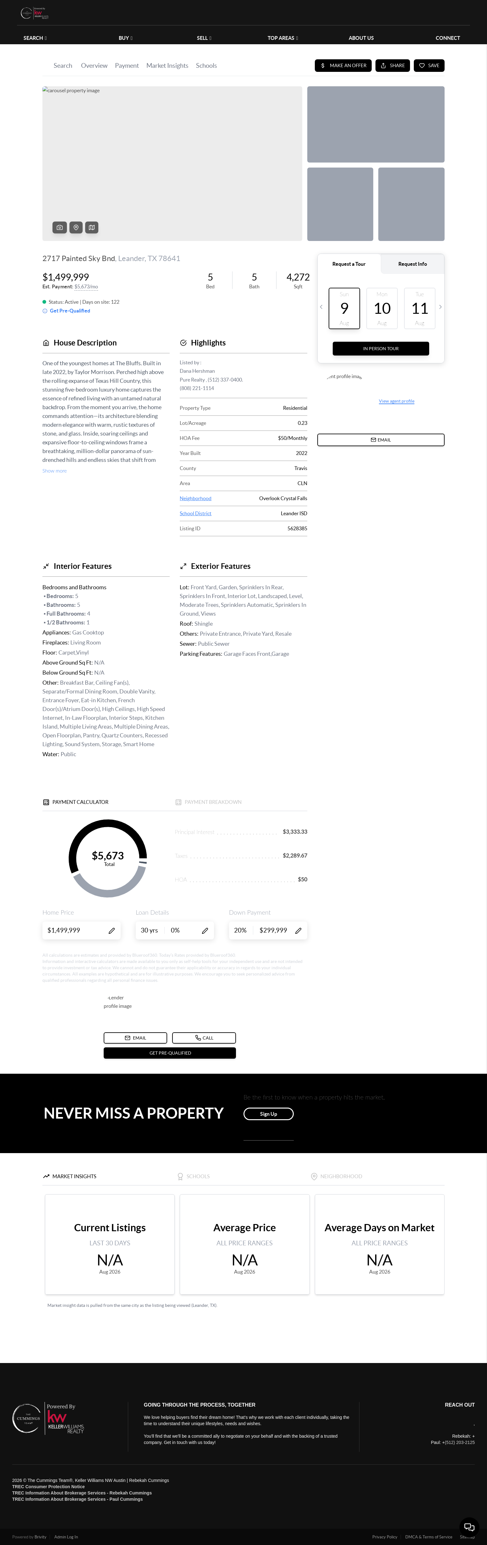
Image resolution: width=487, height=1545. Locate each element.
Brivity (41, 1537)
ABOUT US (361, 38)
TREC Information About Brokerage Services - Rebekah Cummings (82, 1492)
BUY (126, 38)
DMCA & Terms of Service (428, 1537)
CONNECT (448, 38)
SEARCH (35, 38)
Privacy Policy (384, 1537)
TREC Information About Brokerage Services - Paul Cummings (77, 1499)
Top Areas (283, 38)
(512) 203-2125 (460, 1442)
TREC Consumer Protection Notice (48, 1486)
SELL (204, 38)
